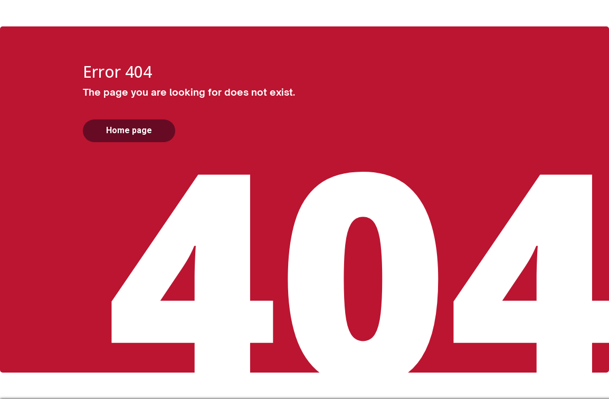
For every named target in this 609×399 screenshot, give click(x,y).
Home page (129, 130)
